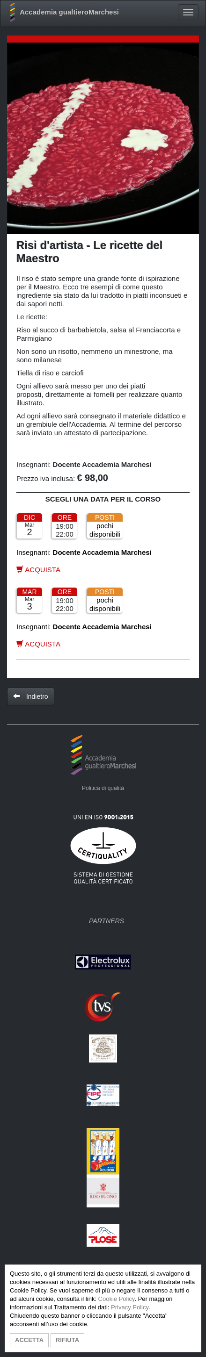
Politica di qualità (103, 788)
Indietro (30, 696)
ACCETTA (29, 1339)
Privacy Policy (129, 1307)
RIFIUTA (67, 1339)
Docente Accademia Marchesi (102, 464)
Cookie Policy (116, 1298)
